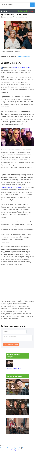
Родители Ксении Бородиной (16, 409)
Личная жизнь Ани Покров (15, 390)
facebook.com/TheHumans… (21, 68)
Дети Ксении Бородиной (14, 429)
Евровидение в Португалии (11, 187)
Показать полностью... (14, 369)
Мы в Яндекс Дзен (16, 450)
